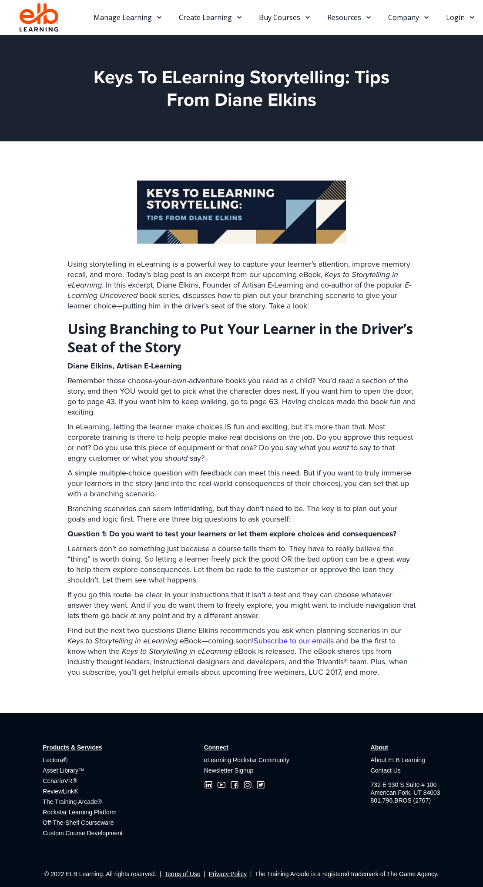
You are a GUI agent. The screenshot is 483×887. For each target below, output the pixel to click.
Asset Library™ (63, 770)
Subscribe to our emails (294, 640)
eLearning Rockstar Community (246, 759)
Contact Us (386, 770)
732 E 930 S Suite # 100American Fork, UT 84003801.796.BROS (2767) (405, 792)
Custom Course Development (83, 833)
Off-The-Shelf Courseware (78, 822)
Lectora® (55, 759)
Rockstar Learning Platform (80, 812)
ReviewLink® (60, 791)
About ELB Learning (398, 759)
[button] (127, 17)
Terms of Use (182, 873)
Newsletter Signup (229, 770)
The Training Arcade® (72, 801)
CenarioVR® (60, 780)
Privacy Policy (228, 873)
